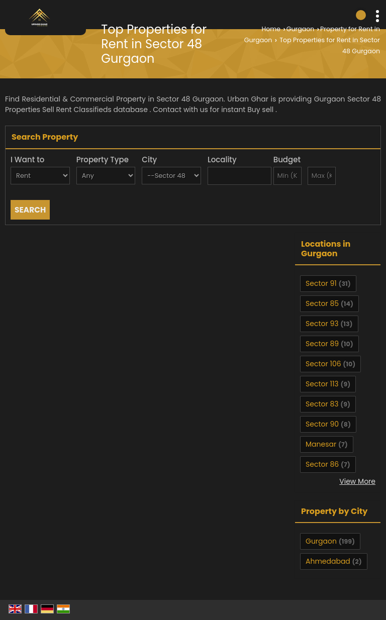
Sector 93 (322, 324)
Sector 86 (322, 464)
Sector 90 (322, 424)
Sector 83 (322, 404)
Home (271, 29)
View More (357, 481)
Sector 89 (322, 344)
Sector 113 (322, 384)
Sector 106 (323, 364)
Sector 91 (321, 283)
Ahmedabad (328, 561)
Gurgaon (300, 29)
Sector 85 (322, 303)
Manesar (321, 444)
